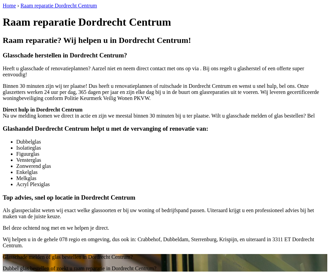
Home (9, 5)
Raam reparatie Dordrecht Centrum (58, 5)
